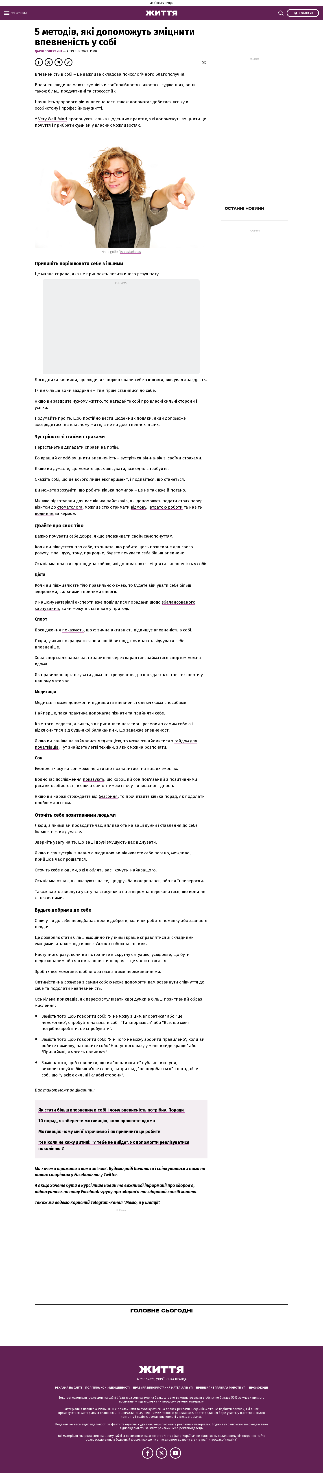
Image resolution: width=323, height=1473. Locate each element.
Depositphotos (130, 252)
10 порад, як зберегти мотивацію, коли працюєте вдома (96, 1120)
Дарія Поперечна (49, 51)
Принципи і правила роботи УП (221, 1387)
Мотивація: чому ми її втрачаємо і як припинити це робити (99, 1131)
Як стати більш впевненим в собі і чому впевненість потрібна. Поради (111, 1110)
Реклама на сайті (68, 1387)
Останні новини (244, 208)
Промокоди (258, 1387)
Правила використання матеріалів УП (163, 1387)
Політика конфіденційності (107, 1387)
